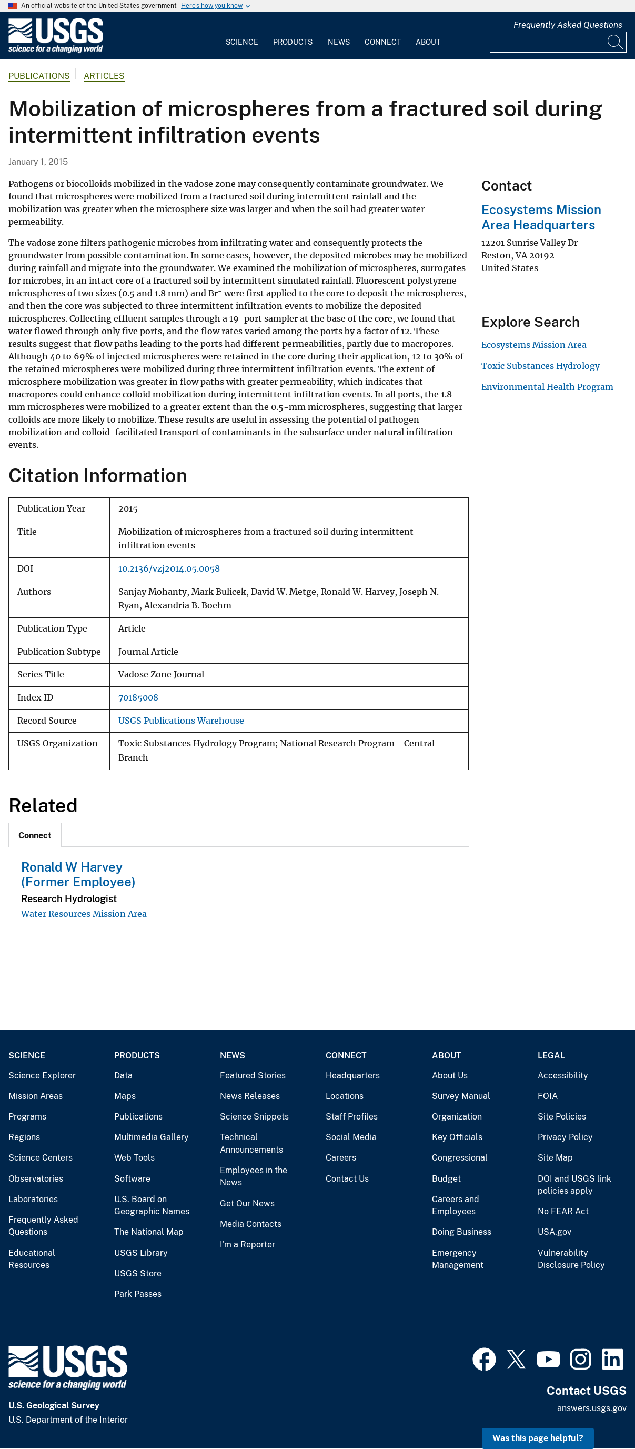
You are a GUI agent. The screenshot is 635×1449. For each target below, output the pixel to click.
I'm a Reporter (247, 1245)
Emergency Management (457, 1259)
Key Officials (457, 1137)
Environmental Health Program (547, 387)
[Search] (616, 42)
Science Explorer (42, 1076)
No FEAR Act (563, 1211)
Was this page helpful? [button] (537, 1438)
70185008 (138, 698)
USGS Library (141, 1253)
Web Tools (134, 1158)
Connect (383, 42)
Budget (446, 1179)
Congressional (460, 1158)
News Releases (250, 1096)
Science (242, 42)
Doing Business (461, 1232)
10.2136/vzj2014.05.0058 (169, 569)
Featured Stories (253, 1076)
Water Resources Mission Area (84, 913)
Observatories (35, 1179)
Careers (341, 1158)
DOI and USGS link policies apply (574, 1185)
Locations (345, 1096)
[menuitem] (242, 36)
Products (293, 42)
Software (132, 1179)
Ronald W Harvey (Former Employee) (78, 875)
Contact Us (347, 1179)
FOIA (548, 1096)
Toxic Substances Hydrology (540, 366)
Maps (125, 1096)
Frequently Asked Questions (567, 25)
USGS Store (138, 1273)
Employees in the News (253, 1176)
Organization (457, 1117)
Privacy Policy (565, 1137)
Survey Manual (461, 1096)
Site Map (555, 1158)
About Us (450, 1076)
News (339, 42)
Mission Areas (35, 1096)
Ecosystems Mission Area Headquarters (541, 217)
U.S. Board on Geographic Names (151, 1205)
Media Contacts (250, 1224)
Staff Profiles (352, 1117)
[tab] (35, 835)
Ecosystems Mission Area (534, 344)
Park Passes (138, 1294)
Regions (24, 1137)
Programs (27, 1117)
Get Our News (247, 1203)
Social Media (351, 1137)
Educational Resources (31, 1259)
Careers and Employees (455, 1205)
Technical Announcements (251, 1143)
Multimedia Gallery (151, 1137)
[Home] (55, 51)
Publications (39, 76)
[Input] (558, 42)
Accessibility (563, 1076)
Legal (551, 1056)
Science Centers (40, 1158)
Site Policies (562, 1117)
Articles (104, 76)
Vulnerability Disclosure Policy (571, 1259)
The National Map (149, 1232)
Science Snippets (254, 1117)
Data (123, 1076)
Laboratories (33, 1199)
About (428, 42)
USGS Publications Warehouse (181, 721)
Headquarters (353, 1076)
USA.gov (554, 1232)
